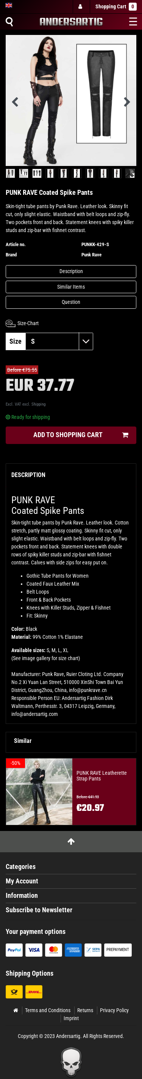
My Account (22, 881)
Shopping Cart (116, 7)
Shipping (38, 404)
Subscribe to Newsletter (39, 910)
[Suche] (9, 21)
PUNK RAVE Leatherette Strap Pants (101, 776)
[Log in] (81, 6)
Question (71, 302)
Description (71, 271)
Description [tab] (28, 475)
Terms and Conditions (47, 1010)
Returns (85, 1010)
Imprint (71, 1018)
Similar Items (71, 287)
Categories (21, 866)
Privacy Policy (114, 1010)
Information (22, 895)
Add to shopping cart (80, 435)
